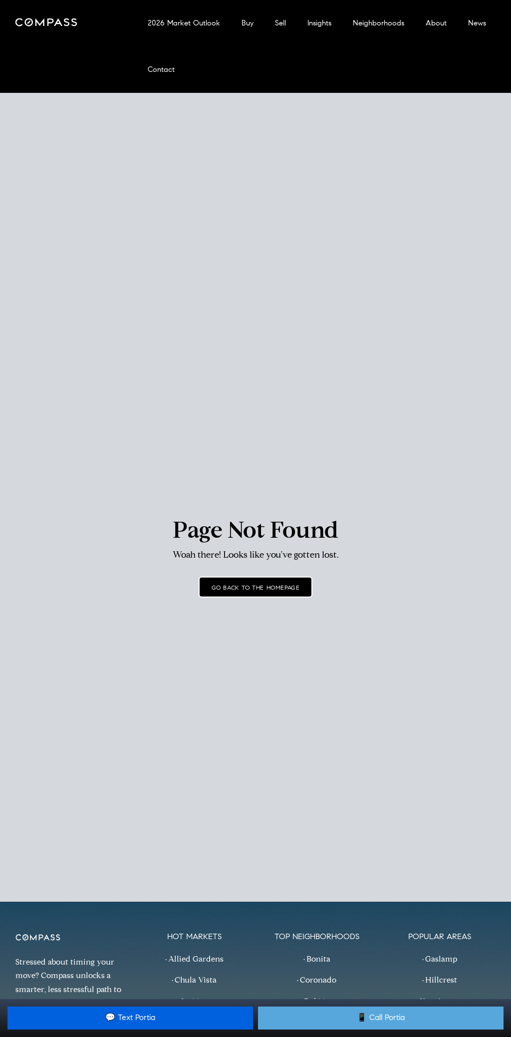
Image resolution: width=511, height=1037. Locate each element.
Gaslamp (441, 960)
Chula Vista (196, 981)
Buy (248, 23)
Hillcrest (441, 981)
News (477, 23)
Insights (319, 23)
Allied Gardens (196, 960)
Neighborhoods (378, 23)
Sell (280, 23)
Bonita (318, 960)
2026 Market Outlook (184, 23)
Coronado (318, 981)
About (436, 23)
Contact (161, 70)
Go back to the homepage (256, 588)
